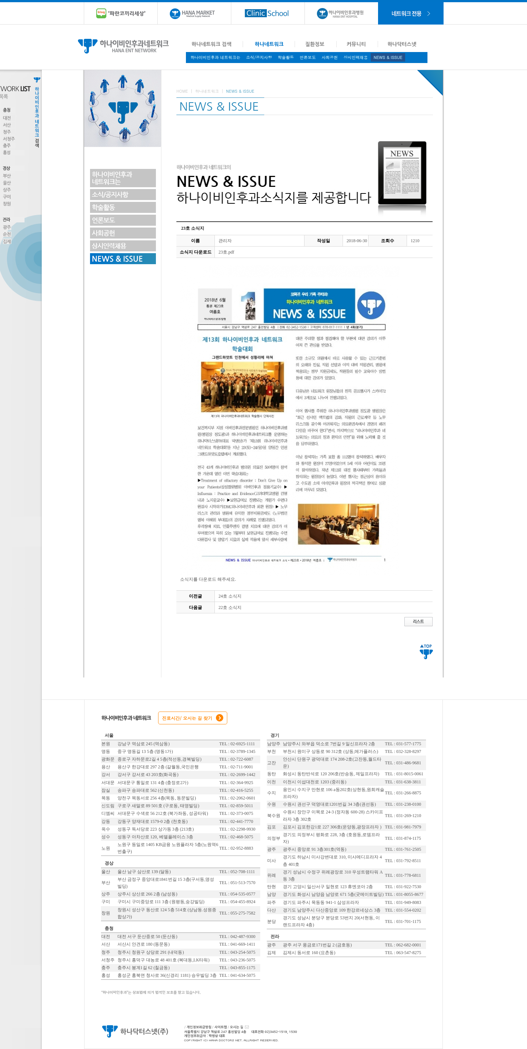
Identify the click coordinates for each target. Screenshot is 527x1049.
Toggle (71, 109)
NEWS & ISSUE (388, 57)
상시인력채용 (356, 57)
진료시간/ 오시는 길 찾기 (187, 718)
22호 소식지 (230, 607)
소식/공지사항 (259, 57)
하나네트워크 (207, 91)
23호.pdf (226, 252)
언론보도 (308, 57)
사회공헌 (330, 57)
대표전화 (300, 1030)
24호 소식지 (230, 596)
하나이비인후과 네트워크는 (215, 57)
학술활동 (286, 57)
